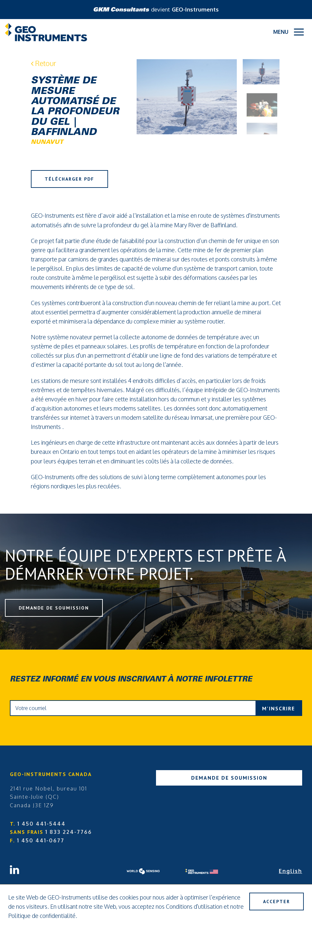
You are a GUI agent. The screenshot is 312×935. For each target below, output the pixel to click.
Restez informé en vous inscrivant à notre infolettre (131, 679)
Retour (43, 63)
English (290, 871)
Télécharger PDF (69, 179)
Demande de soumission (54, 608)
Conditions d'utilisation (194, 906)
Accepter (276, 901)
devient (156, 9)
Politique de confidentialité (42, 915)
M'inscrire (278, 708)
